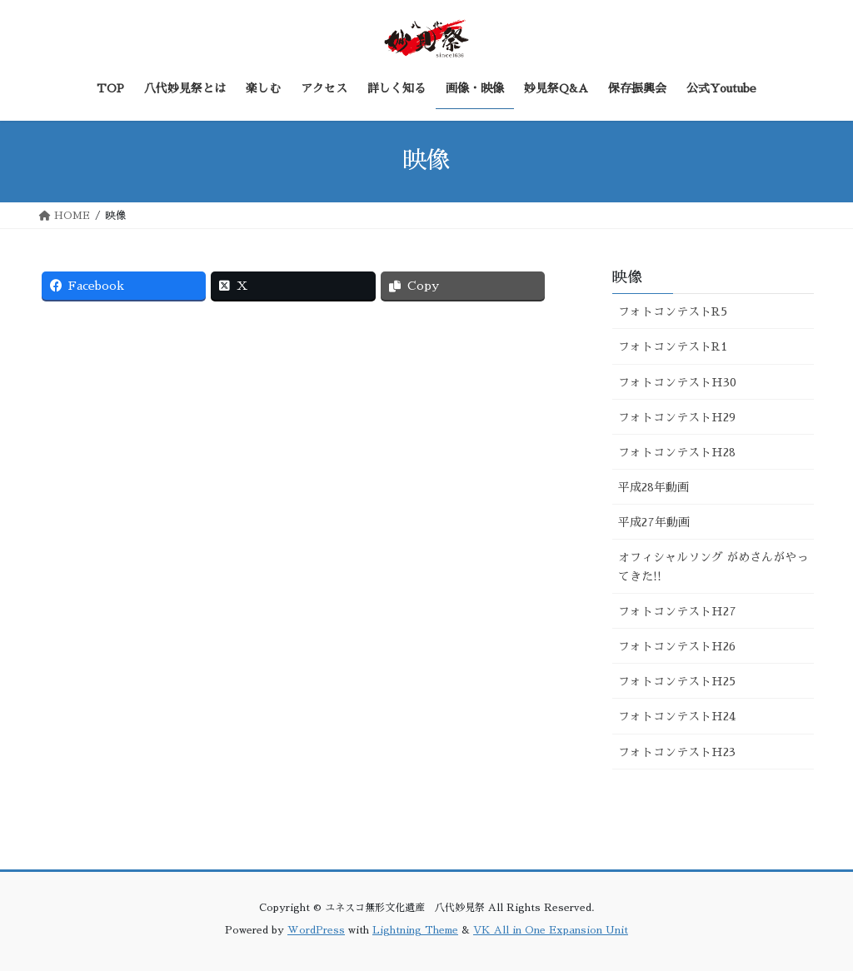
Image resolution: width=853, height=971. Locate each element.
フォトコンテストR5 (672, 311)
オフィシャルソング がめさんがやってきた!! (713, 566)
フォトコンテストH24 (677, 716)
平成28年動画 (653, 487)
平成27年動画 (654, 522)
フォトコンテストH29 (677, 417)
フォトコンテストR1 (672, 346)
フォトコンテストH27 (677, 611)
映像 (627, 277)
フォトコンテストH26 (677, 646)
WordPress (316, 930)
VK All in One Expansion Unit (550, 930)
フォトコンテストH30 (677, 382)
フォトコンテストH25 (677, 681)
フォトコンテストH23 (677, 752)
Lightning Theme (415, 930)
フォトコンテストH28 (677, 452)
